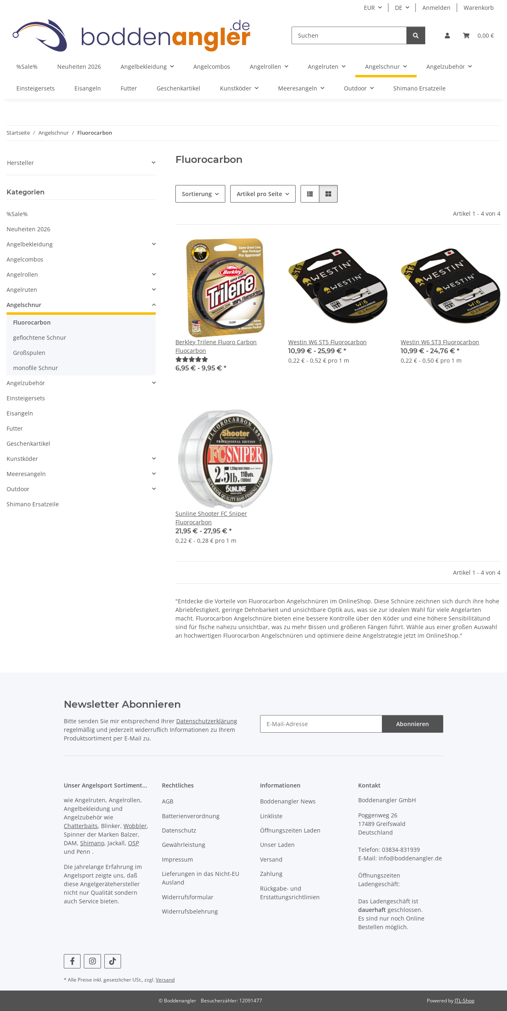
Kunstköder (22, 459)
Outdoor (18, 489)
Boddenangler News (288, 801)
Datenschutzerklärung (206, 721)
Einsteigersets (26, 398)
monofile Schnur (35, 368)
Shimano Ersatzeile (33, 504)
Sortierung (197, 194)
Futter (15, 428)
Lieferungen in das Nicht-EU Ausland (200, 878)
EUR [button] (369, 7)
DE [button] (398, 7)
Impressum (177, 859)
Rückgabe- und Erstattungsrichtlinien (290, 893)
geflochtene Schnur (39, 337)
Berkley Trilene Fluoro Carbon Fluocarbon (216, 346)
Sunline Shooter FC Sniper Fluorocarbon (211, 518)
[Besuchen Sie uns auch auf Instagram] (92, 961)
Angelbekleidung (30, 244)
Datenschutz (179, 830)
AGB (167, 801)
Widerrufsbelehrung (190, 911)
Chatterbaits (81, 826)
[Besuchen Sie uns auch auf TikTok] (112, 961)
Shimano (92, 843)
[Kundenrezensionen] (191, 359)
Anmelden (436, 7)
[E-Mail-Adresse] (321, 724)
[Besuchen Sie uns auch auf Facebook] (72, 961)
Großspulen (29, 353)
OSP (133, 843)
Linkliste (271, 816)
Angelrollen (22, 274)
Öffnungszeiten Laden (290, 830)
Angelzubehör (26, 383)
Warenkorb (479, 7)
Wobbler (135, 826)
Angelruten (22, 289)
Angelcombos (25, 259)
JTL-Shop (464, 1000)
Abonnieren (412, 724)
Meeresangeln (26, 474)
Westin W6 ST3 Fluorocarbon (440, 342)
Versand (271, 859)
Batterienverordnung (191, 816)
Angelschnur (24, 305)
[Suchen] (349, 35)
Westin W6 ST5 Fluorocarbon (327, 342)
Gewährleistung (183, 845)
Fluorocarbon (32, 322)
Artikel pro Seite (259, 194)
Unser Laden (277, 845)
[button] (447, 35)
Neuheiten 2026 (28, 229)
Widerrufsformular (187, 897)
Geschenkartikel (28, 443)
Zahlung (271, 874)
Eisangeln (20, 413)
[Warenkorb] (478, 35)
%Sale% (17, 214)
